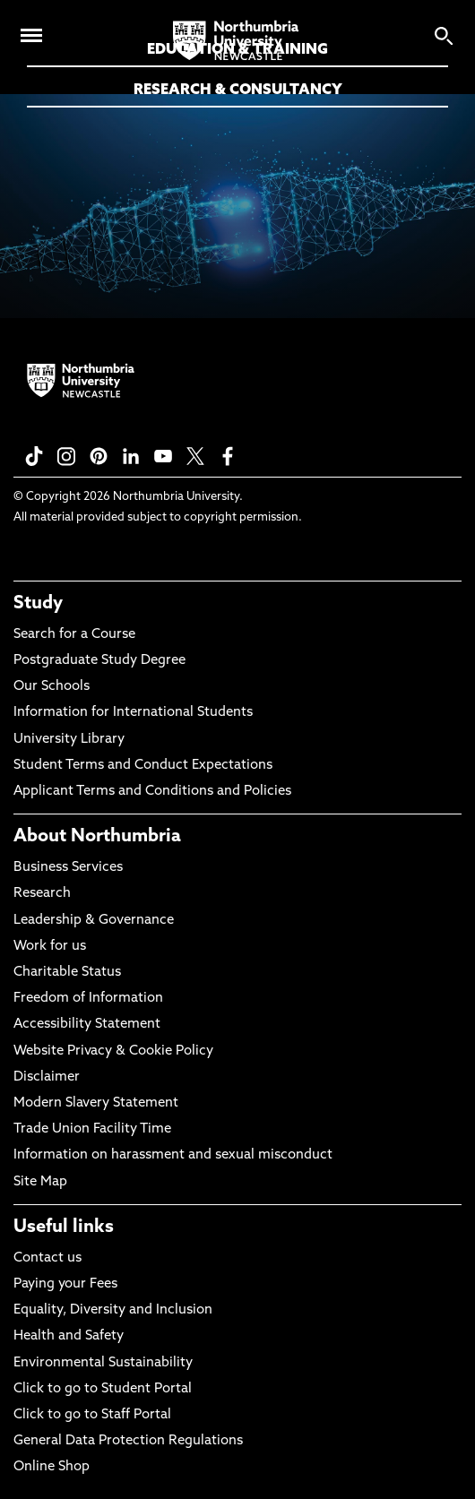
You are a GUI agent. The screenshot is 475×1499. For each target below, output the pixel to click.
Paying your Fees (65, 1284)
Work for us (49, 946)
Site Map (40, 1182)
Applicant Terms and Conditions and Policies (152, 791)
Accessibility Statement (86, 1024)
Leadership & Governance (93, 920)
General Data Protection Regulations (128, 1441)
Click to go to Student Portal (102, 1389)
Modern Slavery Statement (95, 1103)
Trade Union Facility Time (92, 1129)
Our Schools (51, 687)
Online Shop (51, 1467)
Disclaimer (46, 1077)
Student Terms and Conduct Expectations (142, 765)
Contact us (47, 1258)
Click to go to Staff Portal (92, 1415)
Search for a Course (74, 635)
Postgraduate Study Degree (99, 661)
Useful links (63, 1227)
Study (38, 604)
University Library (69, 739)
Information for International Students (133, 712)
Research (42, 893)
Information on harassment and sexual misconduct (172, 1155)
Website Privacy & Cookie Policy (113, 1051)
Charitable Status (67, 972)
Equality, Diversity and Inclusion (112, 1310)
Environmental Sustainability (103, 1363)
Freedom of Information (88, 998)
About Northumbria (97, 837)
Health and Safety (68, 1336)
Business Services (68, 867)
